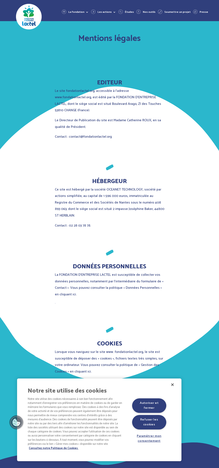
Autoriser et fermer (149, 405)
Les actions (105, 12)
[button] (16, 422)
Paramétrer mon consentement (149, 438)
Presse (204, 12)
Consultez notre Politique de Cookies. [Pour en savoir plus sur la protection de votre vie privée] (53, 448)
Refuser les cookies (149, 422)
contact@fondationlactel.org (90, 137)
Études (129, 12)
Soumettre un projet (177, 12)
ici (74, 294)
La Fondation (76, 12)
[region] (99, 419)
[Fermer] (172, 384)
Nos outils (149, 12)
